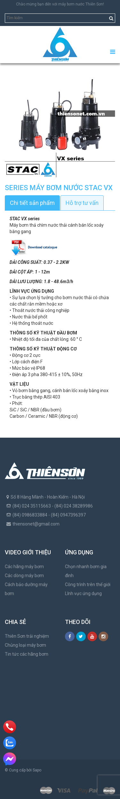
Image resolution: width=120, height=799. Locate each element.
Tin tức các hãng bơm (26, 654)
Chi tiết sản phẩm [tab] (32, 202)
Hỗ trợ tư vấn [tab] (82, 202)
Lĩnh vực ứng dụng (83, 593)
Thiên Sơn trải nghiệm (27, 636)
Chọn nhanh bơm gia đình (86, 571)
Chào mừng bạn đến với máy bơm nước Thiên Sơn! (60, 4)
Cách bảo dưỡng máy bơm (26, 589)
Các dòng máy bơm (24, 575)
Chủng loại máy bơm (25, 645)
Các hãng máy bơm (24, 566)
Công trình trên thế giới (87, 584)
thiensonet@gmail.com (36, 523)
